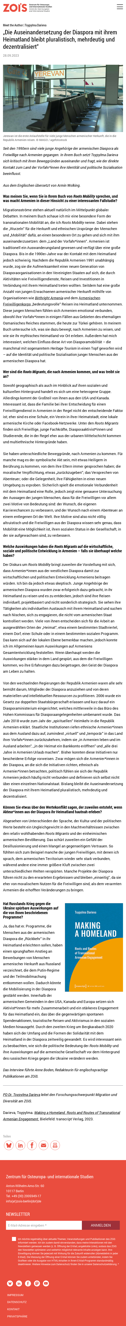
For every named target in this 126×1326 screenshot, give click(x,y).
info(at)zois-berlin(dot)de (23, 1201)
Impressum (15, 1295)
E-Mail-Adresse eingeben (27, 1225)
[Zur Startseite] (27, 8)
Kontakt (13, 1309)
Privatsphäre (17, 1316)
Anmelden (101, 1225)
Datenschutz (17, 1302)
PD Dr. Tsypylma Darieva (21, 1094)
